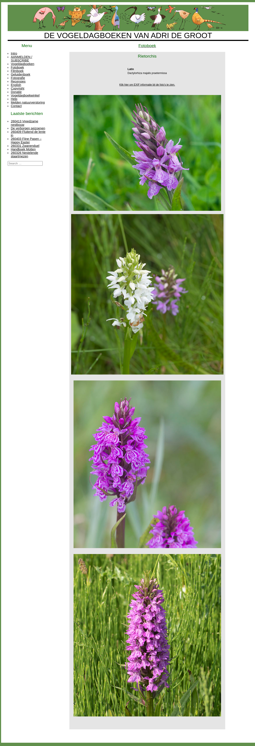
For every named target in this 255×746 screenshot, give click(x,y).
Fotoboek (17, 67)
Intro (14, 53)
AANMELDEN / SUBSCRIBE (21, 58)
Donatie (16, 92)
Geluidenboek (20, 74)
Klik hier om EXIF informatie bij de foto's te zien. (147, 84)
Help (14, 99)
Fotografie (18, 78)
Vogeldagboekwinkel (25, 95)
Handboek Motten (23, 149)
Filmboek (17, 71)
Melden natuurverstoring (28, 102)
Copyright (17, 88)
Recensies (18, 81)
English (16, 85)
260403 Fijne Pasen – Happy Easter (26, 140)
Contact (16, 106)
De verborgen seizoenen (28, 128)
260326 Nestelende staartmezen (24, 154)
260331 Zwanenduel (25, 146)
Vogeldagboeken (22, 64)
